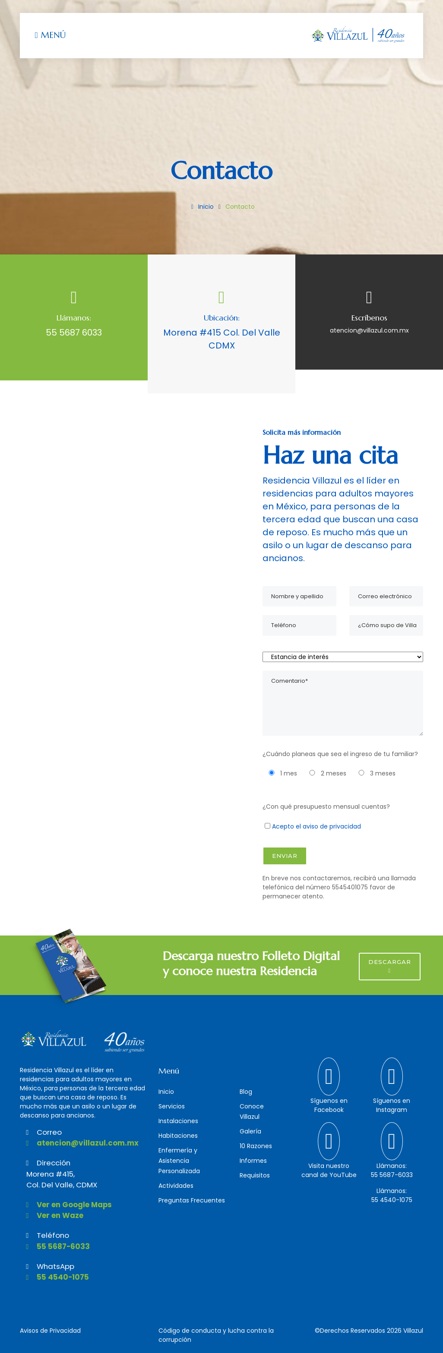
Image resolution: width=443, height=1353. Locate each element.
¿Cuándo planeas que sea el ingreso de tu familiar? (340, 754)
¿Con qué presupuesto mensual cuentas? (326, 806)
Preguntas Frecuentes (191, 1200)
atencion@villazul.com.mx (369, 330)
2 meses (325, 773)
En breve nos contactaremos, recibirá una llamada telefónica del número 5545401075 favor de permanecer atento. (339, 887)
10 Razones (256, 1146)
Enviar (284, 855)
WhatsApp (47, 1266)
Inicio (201, 206)
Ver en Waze (51, 1215)
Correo (41, 1132)
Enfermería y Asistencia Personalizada (179, 1160)
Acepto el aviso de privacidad (316, 826)
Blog (246, 1091)
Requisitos (255, 1175)
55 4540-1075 (54, 1277)
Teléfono (44, 1235)
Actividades (175, 1185)
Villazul (413, 1330)
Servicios (171, 1106)
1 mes (281, 773)
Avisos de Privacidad (50, 1330)
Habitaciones (178, 1135)
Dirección (45, 1163)
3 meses (375, 773)
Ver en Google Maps (66, 1204)
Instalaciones (178, 1121)
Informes (253, 1160)
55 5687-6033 (55, 1246)
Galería (250, 1131)
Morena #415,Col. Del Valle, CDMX (61, 1179)
